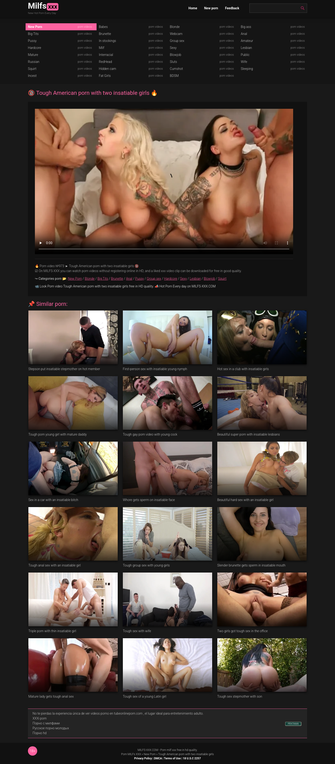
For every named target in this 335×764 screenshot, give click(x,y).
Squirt (32, 69)
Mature (33, 55)
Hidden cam (107, 69)
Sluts (173, 62)
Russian (33, 62)
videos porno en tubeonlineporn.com (116, 713)
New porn (211, 8)
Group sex (177, 41)
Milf (101, 48)
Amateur (247, 41)
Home (192, 8)
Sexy (173, 48)
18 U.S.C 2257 (192, 758)
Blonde (175, 27)
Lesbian (246, 48)
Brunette (105, 34)
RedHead (105, 62)
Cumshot (176, 69)
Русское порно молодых (51, 728)
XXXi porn (40, 718)
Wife (244, 62)
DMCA (158, 758)
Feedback (232, 8)
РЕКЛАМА (293, 724)
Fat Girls (105, 76)
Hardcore (34, 48)
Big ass (246, 27)
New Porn (35, 27)
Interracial (106, 55)
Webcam (176, 34)
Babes (103, 27)
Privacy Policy (143, 758)
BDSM (174, 76)
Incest (32, 76)
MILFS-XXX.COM (147, 750)
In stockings (107, 41)
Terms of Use (172, 758)
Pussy (32, 41)
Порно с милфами (46, 723)
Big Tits (33, 34)
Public (245, 55)
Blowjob (175, 55)
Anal (244, 34)
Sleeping (247, 69)
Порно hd (40, 733)
